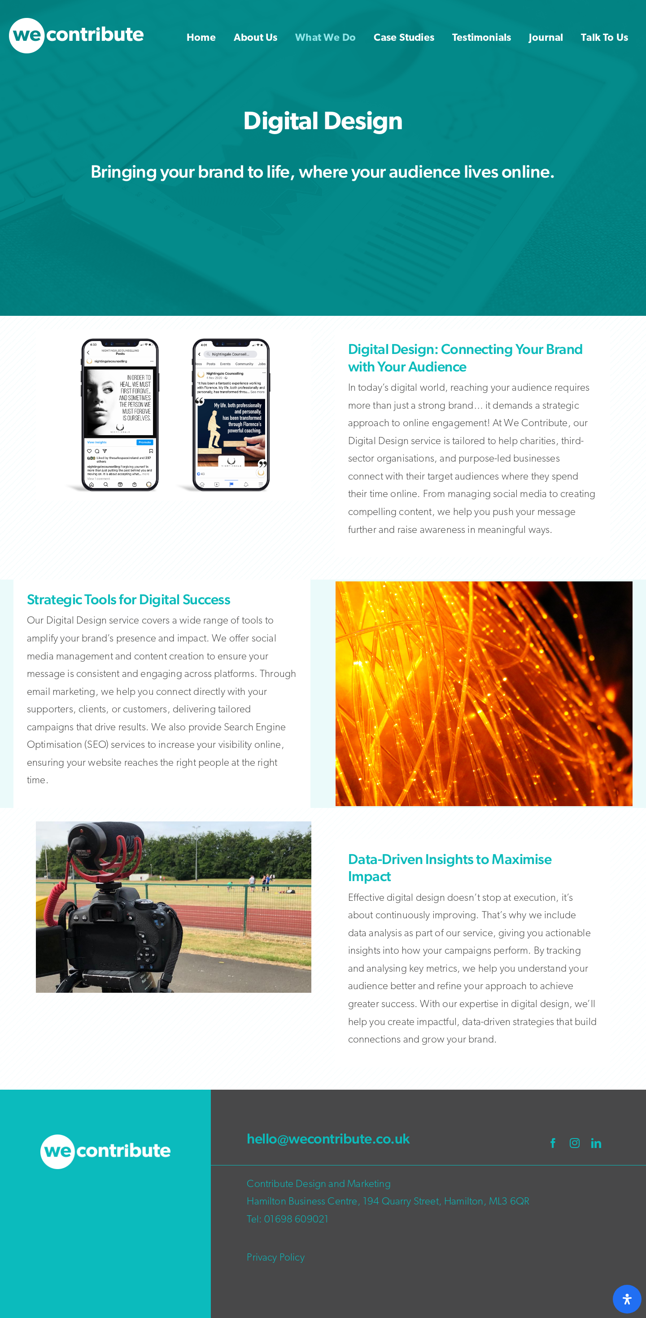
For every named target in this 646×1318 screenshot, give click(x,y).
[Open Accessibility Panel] (627, 1299)
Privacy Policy (275, 1258)
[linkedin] (596, 1143)
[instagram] (574, 1143)
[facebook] (553, 1143)
